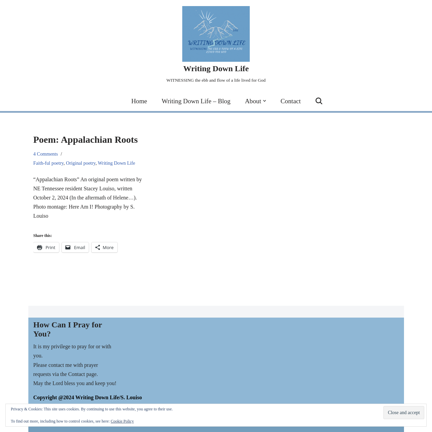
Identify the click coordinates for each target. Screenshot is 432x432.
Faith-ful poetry (48, 163)
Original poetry (81, 163)
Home (139, 101)
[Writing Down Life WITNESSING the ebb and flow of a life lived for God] (216, 45)
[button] (264, 101)
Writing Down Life (116, 163)
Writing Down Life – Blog (196, 101)
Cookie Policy (122, 421)
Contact (290, 101)
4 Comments (45, 154)
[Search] (319, 101)
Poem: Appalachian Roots (85, 139)
